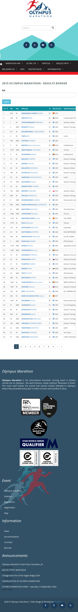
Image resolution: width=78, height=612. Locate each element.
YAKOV (28, 259)
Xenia (28, 314)
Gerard (30, 218)
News (6, 531)
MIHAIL (28, 154)
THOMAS (30, 186)
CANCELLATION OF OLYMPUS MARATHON (21, 581)
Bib (3, 90)
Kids (22, 69)
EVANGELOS (29, 195)
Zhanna (27, 287)
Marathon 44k (13, 64)
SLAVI (26, 268)
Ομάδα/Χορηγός (70, 108)
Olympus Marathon (13, 490)
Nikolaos (27, 223)
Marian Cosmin (32, 282)
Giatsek (27, 127)
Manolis (27, 246)
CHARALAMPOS (32, 132)
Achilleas (29, 214)
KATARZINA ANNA (31, 323)
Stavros (28, 182)
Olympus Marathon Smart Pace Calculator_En (22, 564)
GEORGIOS (29, 168)
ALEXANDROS (34, 205)
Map (6, 513)
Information (55, 70)
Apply (6, 101)
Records (8, 548)
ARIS (25, 136)
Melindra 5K (8, 70)
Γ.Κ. (5, 108)
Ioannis (28, 300)
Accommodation (11, 536)
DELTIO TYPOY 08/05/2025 (14, 570)
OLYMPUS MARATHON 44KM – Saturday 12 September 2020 (29, 586)
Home (1, 64)
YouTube (8, 542)
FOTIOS (28, 278)
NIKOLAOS (29, 209)
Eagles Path (63, 64)
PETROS (29, 310)
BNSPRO (58, 601)
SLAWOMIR (28, 191)
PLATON (27, 163)
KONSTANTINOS (31, 177)
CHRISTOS (29, 255)
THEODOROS (28, 291)
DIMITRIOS (32, 122)
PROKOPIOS (29, 337)
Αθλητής (24, 108)
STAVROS (28, 141)
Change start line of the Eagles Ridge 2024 (21, 575)
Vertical (46, 64)
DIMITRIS (29, 232)
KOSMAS (28, 264)
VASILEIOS (29, 227)
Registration (9, 507)
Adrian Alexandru (30, 145)
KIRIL (26, 118)
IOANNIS (30, 200)
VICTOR (26, 273)
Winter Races (35, 70)
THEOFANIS (31, 150)
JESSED (32, 113)
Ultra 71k (31, 64)
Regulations (9, 502)
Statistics (8, 496)
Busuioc (29, 250)
